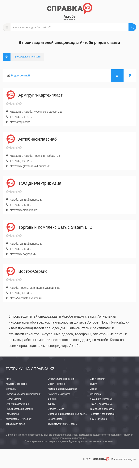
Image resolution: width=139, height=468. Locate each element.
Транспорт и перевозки (102, 409)
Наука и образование (101, 404)
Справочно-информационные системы (68, 414)
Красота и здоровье (16, 384)
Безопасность (55, 419)
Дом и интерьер (98, 419)
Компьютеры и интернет (19, 419)
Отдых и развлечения (17, 404)
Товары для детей (15, 424)
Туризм (51, 404)
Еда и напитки (97, 379)
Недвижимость (14, 399)
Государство (12, 414)
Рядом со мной (20, 75)
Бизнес (93, 389)
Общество (95, 394)
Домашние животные (101, 399)
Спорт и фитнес (56, 384)
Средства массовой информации (23, 394)
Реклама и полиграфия (102, 414)
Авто (8, 379)
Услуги (93, 384)
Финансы (52, 399)
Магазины (11, 389)
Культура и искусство (59, 394)
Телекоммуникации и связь (62, 424)
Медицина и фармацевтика (62, 389)
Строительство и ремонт (61, 379)
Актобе (70, 16)
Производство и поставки (19, 409)
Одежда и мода (56, 409)
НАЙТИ (132, 27)
